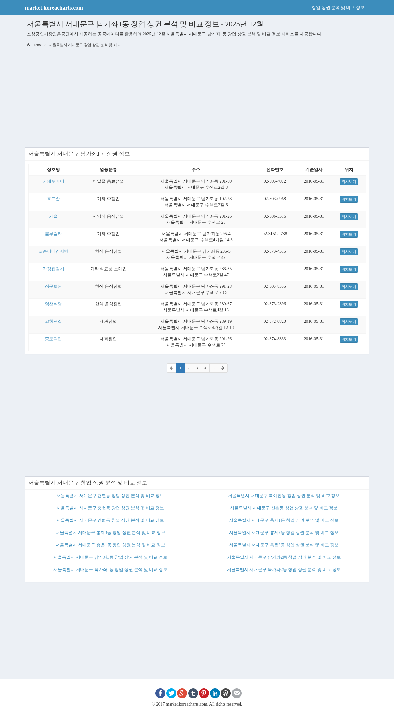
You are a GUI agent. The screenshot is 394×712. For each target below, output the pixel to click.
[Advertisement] (197, 98)
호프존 (53, 198)
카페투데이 (53, 181)
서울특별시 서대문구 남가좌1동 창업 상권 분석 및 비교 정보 (110, 557)
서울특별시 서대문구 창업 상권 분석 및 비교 (85, 45)
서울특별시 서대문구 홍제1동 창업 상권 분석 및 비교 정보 (284, 520)
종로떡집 (53, 339)
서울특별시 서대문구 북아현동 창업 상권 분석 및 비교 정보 (284, 495)
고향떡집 (53, 321)
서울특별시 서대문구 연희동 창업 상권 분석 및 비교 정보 (110, 520)
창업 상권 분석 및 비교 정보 (338, 7)
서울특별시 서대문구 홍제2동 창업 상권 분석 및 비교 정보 (284, 532)
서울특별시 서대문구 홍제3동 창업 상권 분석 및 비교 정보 (110, 532)
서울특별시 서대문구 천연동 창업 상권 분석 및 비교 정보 (110, 495)
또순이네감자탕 (53, 251)
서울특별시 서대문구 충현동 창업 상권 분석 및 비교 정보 (110, 508)
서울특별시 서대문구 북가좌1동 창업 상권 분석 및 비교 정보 (110, 569)
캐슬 (53, 216)
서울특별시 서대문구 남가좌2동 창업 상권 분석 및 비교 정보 (284, 557)
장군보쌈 (53, 286)
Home (34, 45)
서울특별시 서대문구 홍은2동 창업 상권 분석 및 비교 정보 (284, 545)
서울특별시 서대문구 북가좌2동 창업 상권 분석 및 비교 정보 (284, 569)
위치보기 (348, 182)
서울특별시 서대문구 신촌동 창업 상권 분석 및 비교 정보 (283, 508)
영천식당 (53, 304)
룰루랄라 (53, 233)
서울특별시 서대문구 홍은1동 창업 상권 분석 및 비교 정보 (110, 545)
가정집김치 (53, 269)
